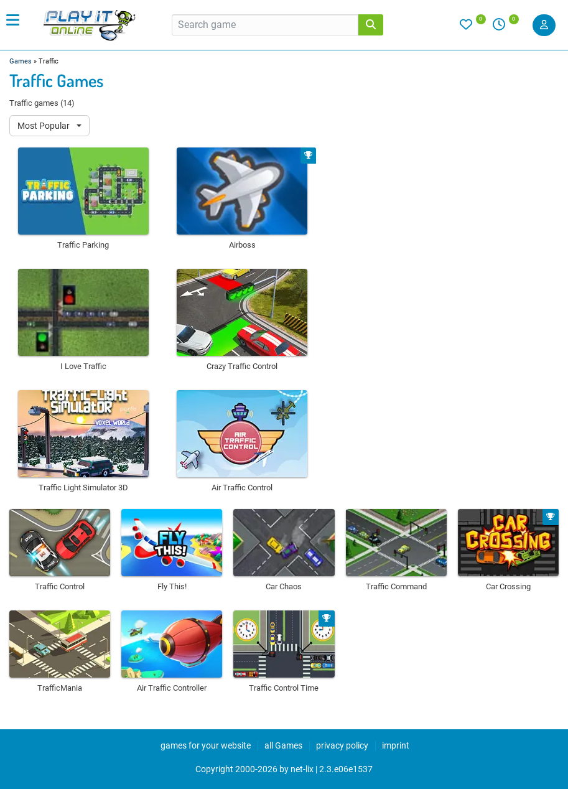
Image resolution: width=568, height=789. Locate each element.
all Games (283, 745)
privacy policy (342, 745)
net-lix (302, 769)
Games (20, 61)
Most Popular (44, 126)
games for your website (206, 745)
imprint (395, 745)
